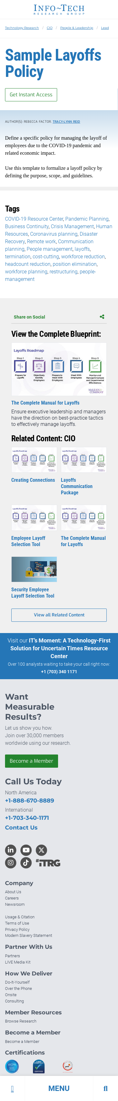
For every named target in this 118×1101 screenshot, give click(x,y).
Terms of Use (17, 923)
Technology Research (22, 28)
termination (17, 257)
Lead (105, 28)
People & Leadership (76, 28)
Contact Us (21, 827)
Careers (12, 898)
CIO (49, 28)
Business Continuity (27, 226)
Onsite (11, 994)
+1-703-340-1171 (27, 817)
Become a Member (31, 761)
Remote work (41, 241)
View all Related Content (59, 615)
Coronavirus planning (54, 234)
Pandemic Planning (87, 219)
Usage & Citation (20, 917)
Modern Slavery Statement (28, 935)
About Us (13, 891)
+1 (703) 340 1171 (59, 671)
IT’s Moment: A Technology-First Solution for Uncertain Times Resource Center (60, 648)
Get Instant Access (31, 94)
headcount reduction (28, 264)
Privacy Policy (17, 929)
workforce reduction (83, 257)
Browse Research (20, 1021)
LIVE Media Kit (17, 962)
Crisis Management (72, 226)
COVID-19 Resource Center (34, 219)
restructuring (64, 272)
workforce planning (26, 272)
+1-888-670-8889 (29, 800)
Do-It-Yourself (17, 982)
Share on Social (59, 317)
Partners (12, 955)
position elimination (75, 264)
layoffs (82, 249)
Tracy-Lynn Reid (66, 122)
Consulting (14, 1001)
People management (49, 249)
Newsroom (15, 904)
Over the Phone (18, 988)
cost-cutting (46, 257)
